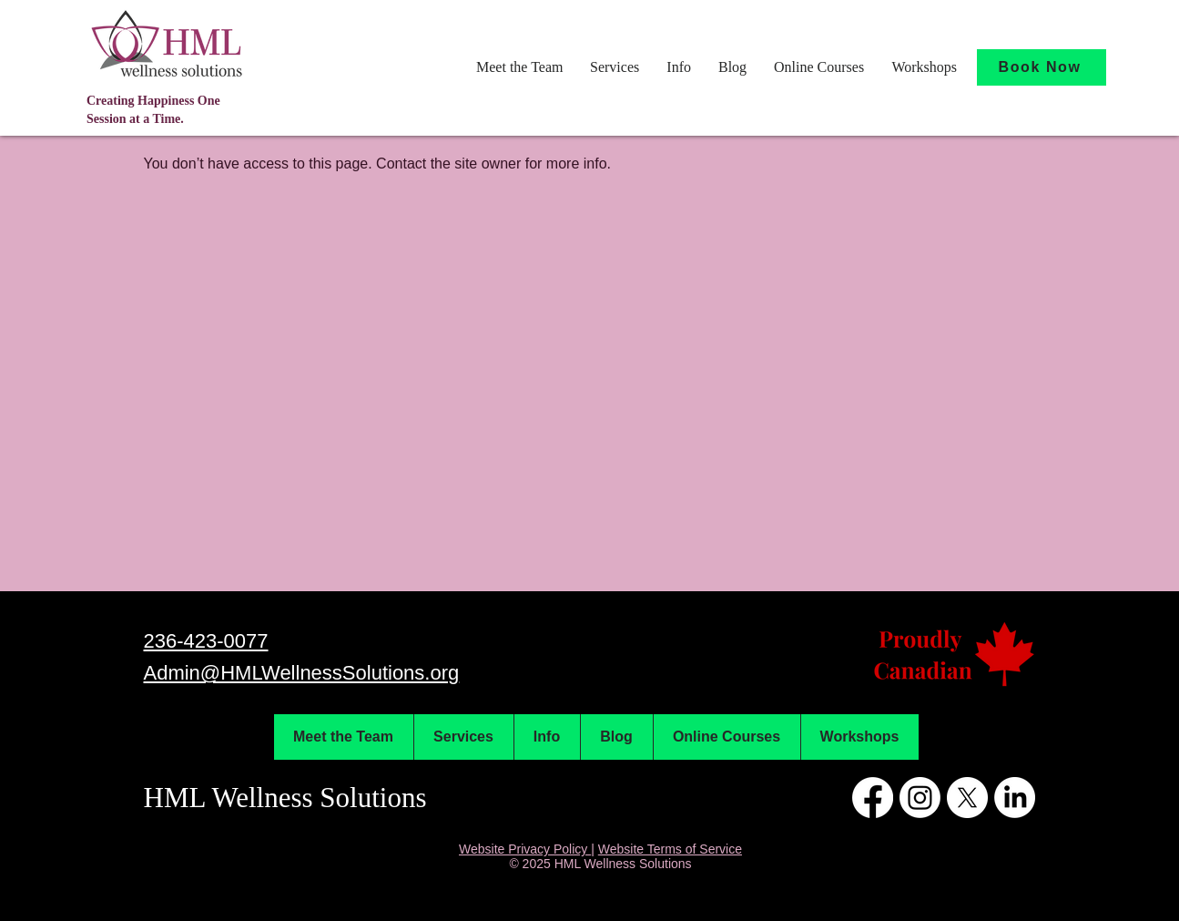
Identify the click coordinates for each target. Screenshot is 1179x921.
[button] (519, 67)
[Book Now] (1041, 67)
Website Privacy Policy (525, 849)
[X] (967, 797)
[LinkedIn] (1014, 797)
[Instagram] (919, 797)
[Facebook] (872, 797)
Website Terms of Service (670, 849)
